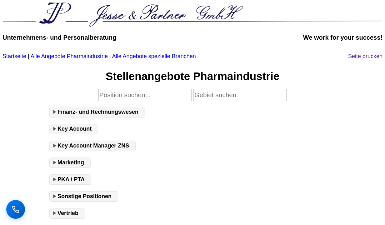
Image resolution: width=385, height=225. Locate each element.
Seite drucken (365, 56)
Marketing (71, 162)
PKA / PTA (71, 179)
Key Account (75, 129)
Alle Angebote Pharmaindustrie (69, 56)
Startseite (14, 56)
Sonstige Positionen (85, 196)
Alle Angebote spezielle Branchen (154, 56)
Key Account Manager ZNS (93, 145)
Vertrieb (68, 213)
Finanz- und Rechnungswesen (98, 112)
